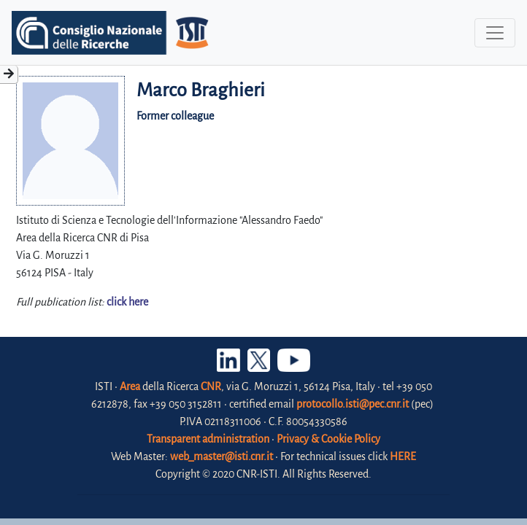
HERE (403, 456)
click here (127, 302)
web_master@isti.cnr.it (221, 456)
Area (130, 386)
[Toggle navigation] (494, 32)
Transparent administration (208, 439)
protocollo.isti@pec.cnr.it (352, 404)
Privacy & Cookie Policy (328, 439)
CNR (211, 386)
